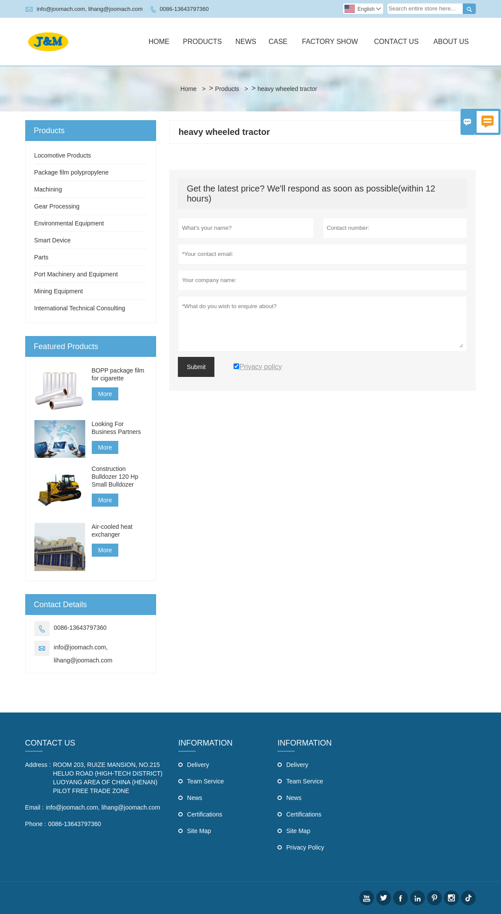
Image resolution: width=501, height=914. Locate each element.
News (245, 41)
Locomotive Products (62, 155)
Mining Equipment (58, 291)
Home (158, 41)
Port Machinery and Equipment (76, 274)
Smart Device (52, 240)
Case (277, 41)
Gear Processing (57, 206)
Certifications (204, 814)
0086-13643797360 (184, 9)
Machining (48, 189)
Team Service (205, 781)
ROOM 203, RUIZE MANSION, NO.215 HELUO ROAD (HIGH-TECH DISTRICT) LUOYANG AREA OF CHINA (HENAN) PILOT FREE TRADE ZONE (108, 777)
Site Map (199, 830)
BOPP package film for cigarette (118, 374)
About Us (451, 41)
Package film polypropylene (71, 172)
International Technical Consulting (79, 308)
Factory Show (330, 41)
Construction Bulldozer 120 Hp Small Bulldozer (115, 476)
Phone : (35, 823)
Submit (196, 366)
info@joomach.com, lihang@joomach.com (90, 9)
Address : (38, 764)
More (105, 393)
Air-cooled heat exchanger (112, 530)
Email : (34, 807)
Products (202, 41)
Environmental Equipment (69, 223)
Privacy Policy (305, 847)
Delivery (198, 764)
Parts (41, 257)
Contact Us (396, 41)
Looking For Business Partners (116, 427)
